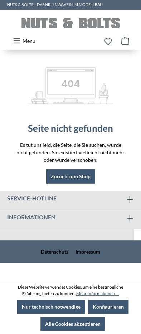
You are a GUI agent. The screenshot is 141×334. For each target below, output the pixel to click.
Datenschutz (55, 252)
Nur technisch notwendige (51, 307)
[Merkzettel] (108, 41)
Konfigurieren (108, 307)
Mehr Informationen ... (97, 293)
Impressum (88, 252)
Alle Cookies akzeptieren (73, 324)
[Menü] (24, 40)
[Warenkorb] (125, 41)
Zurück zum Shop (71, 176)
